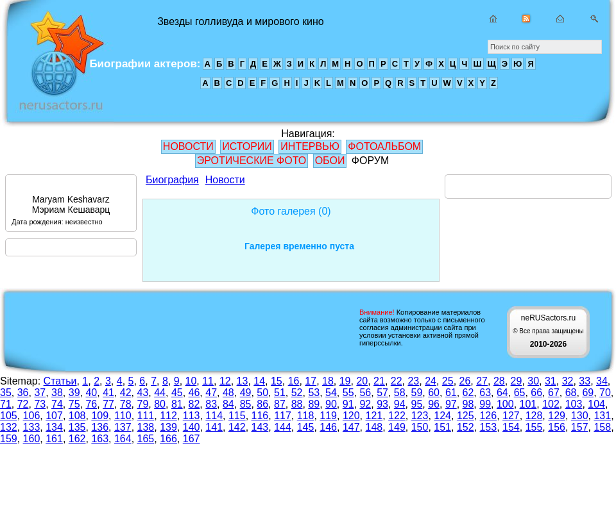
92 (365, 404)
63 (485, 392)
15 (276, 381)
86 (262, 404)
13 (242, 381)
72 (23, 404)
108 (77, 415)
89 (314, 404)
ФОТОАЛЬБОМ (384, 146)
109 (99, 415)
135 (77, 427)
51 (280, 392)
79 (143, 404)
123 (420, 415)
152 (465, 427)
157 (579, 427)
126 (488, 415)
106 (31, 415)
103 (574, 404)
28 (499, 381)
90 (331, 404)
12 (225, 381)
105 (8, 415)
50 (262, 392)
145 (305, 427)
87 (280, 404)
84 (228, 404)
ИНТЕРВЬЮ (309, 146)
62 (468, 392)
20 (362, 381)
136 (99, 427)
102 (551, 404)
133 (31, 427)
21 (379, 381)
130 (579, 415)
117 (282, 415)
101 (528, 404)
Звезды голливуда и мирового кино (57, 64)
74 (57, 404)
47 (211, 392)
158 (602, 427)
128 (534, 415)
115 (237, 415)
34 (602, 381)
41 (108, 392)
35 (6, 392)
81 (177, 404)
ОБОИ (330, 160)
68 (571, 392)
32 (568, 381)
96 (434, 404)
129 (556, 415)
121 (374, 415)
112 (168, 415)
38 (57, 392)
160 (31, 438)
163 (99, 438)
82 (194, 404)
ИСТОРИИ (247, 146)
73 (40, 404)
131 (602, 415)
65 (520, 392)
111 (146, 415)
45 (177, 392)
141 (214, 427)
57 (382, 392)
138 (146, 427)
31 (550, 381)
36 (23, 392)
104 (596, 404)
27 (482, 381)
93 (382, 404)
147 (351, 427)
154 (511, 427)
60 (434, 392)
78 (126, 404)
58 (400, 392)
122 (397, 415)
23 (413, 381)
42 (126, 392)
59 (417, 392)
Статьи (60, 381)
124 (442, 415)
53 (314, 392)
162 (77, 438)
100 (505, 404)
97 (451, 404)
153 (488, 427)
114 (214, 415)
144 (282, 427)
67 (554, 392)
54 (331, 392)
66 (536, 392)
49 (246, 392)
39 (74, 392)
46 (194, 392)
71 (6, 404)
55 (348, 392)
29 (516, 381)
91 (348, 404)
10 (191, 381)
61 (451, 392)
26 (465, 381)
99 (485, 404)
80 (160, 404)
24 (430, 381)
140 (191, 427)
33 (584, 381)
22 (396, 381)
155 (534, 427)
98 (468, 404)
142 (237, 427)
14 (259, 381)
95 (417, 404)
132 (8, 427)
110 (123, 415)
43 (143, 392)
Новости (225, 179)
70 (605, 392)
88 (297, 404)
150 (420, 427)
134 (54, 427)
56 (365, 392)
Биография (172, 179)
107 (54, 415)
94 (400, 404)
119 (328, 415)
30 (533, 381)
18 (328, 381)
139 (168, 427)
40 (91, 392)
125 (465, 415)
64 (502, 392)
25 (448, 381)
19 (345, 381)
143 (260, 427)
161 (54, 438)
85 (246, 404)
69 (588, 392)
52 (297, 392)
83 (211, 404)
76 (91, 404)
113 (191, 415)
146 (328, 427)
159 (8, 438)
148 (374, 427)
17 (310, 381)
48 (228, 392)
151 (442, 427)
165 (146, 438)
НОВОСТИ (188, 146)
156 (556, 427)
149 (397, 427)
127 (511, 415)
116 (260, 415)
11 (208, 381)
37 (40, 392)
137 (123, 427)
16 (294, 381)
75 (74, 404)
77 (108, 404)
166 (168, 438)
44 (160, 392)
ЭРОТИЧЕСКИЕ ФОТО (251, 160)
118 (305, 415)
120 (351, 415)
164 (123, 438)
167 (191, 438)
